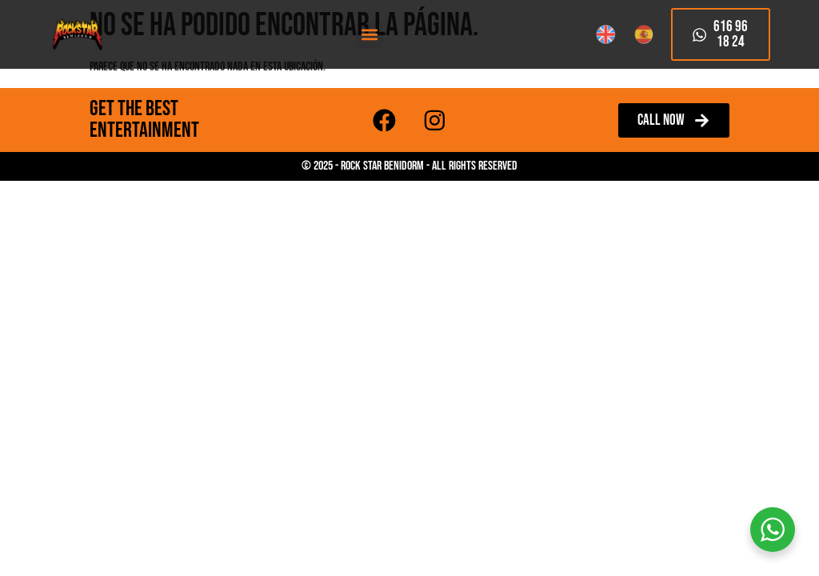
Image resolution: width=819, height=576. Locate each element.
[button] (370, 35)
